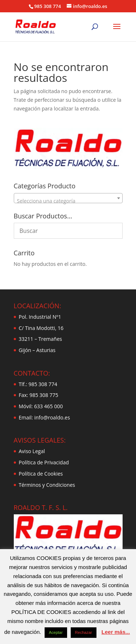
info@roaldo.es (51, 417)
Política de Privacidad (44, 462)
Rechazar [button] (83, 632)
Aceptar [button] (56, 632)
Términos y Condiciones (47, 484)
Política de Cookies (41, 473)
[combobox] (68, 198)
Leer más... (116, 632)
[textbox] (68, 201)
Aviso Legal (32, 451)
